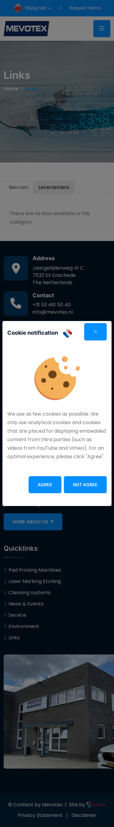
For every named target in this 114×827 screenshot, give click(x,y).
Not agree (85, 484)
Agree (45, 484)
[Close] (95, 331)
